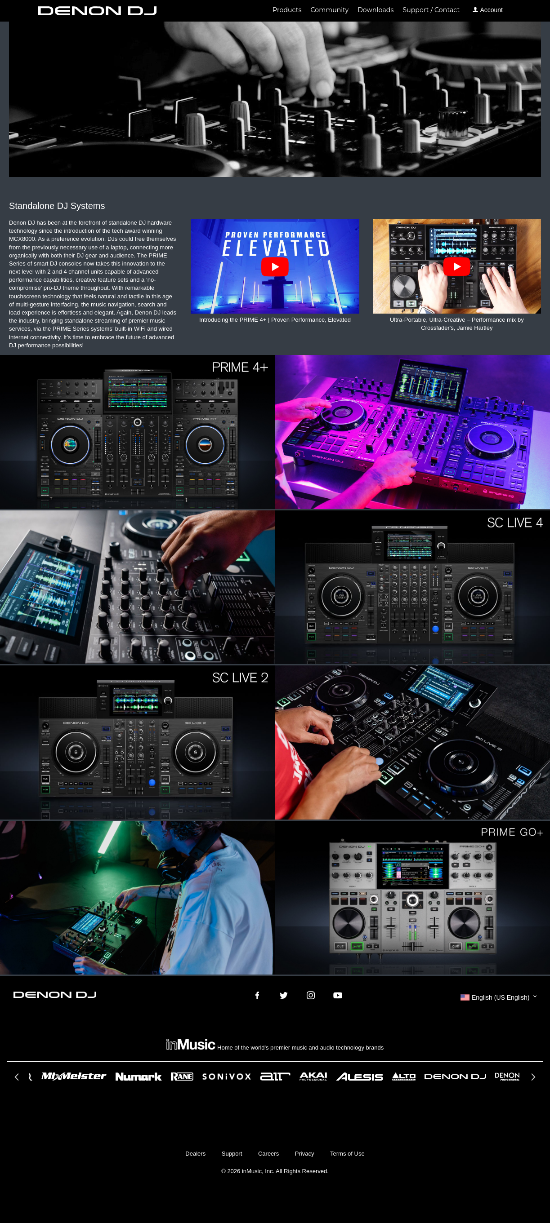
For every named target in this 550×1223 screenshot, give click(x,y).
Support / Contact (431, 10)
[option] (275, 1076)
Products (287, 10)
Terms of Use (347, 1153)
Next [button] (532, 1079)
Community (330, 10)
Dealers (195, 1153)
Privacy (304, 1153)
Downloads (375, 10)
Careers (268, 1153)
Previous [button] (18, 1079)
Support (232, 1153)
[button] (499, 997)
